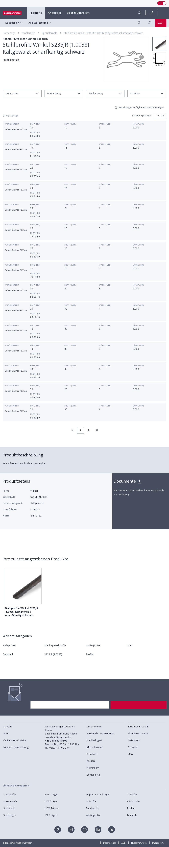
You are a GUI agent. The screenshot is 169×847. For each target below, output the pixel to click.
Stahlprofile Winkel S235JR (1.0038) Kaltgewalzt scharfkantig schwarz (103, 33)
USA (130, 754)
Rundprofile (92, 808)
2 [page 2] (88, 430)
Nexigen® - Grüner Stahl (101, 733)
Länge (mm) (138, 124)
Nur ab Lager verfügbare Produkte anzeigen (139, 107)
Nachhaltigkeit (95, 740)
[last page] (96, 430)
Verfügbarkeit (12, 124)
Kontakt (7, 726)
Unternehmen (94, 726)
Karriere (91, 760)
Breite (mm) (70, 124)
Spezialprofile (49, 33)
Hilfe (6, 733)
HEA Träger (51, 801)
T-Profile (132, 794)
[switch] (161, 3)
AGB (123, 842)
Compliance (93, 774)
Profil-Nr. (35, 132)
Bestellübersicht (78, 13)
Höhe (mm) (35, 124)
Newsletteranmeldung (16, 747)
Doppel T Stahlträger (98, 794)
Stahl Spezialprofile (55, 645)
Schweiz (132, 747)
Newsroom (93, 767)
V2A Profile (133, 801)
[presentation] (84, 423)
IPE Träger (51, 815)
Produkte (36, 13)
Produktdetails (11, 59)
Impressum (158, 842)
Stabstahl (8, 808)
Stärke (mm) (105, 124)
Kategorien (14, 23)
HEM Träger (51, 808)
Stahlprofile (28, 33)
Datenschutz (109, 842)
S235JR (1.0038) (53, 654)
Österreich (134, 740)
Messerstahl (10, 801)
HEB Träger (51, 794)
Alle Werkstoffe (40, 23)
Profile (89, 654)
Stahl (130, 645)
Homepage (9, 33)
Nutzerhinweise (139, 842)
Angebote (55, 13)
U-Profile (91, 801)
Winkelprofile (93, 645)
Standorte (92, 754)
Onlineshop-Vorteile (14, 740)
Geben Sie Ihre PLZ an (16, 129)
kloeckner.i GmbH (138, 733)
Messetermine (95, 747)
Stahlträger (9, 815)
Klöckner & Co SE (138, 726)
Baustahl (8, 654)
